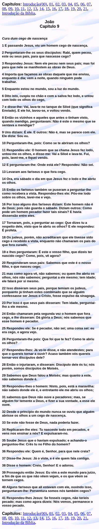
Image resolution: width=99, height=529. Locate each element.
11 (23, 9)
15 (48, 9)
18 (66, 9)
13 (35, 9)
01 (51, 4)
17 (60, 9)
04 (70, 4)
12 (29, 9)
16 (54, 9)
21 (85, 9)
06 (82, 4)
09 (10, 9)
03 (64, 4)
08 (4, 9)
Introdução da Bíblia (18, 13)
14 (41, 9)
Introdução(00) (35, 4)
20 (79, 9)
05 (76, 4)
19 (73, 9)
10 (17, 9)
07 (89, 4)
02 (57, 4)
